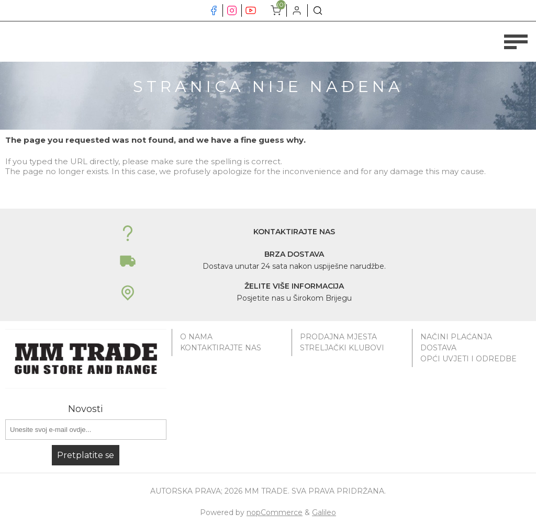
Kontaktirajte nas (220, 347)
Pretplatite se (85, 455)
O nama (196, 336)
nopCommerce (275, 512)
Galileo (324, 512)
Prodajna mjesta (338, 336)
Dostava (438, 347)
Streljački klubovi (342, 347)
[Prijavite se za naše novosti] (85, 429)
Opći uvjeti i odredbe (468, 358)
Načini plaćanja (456, 336)
